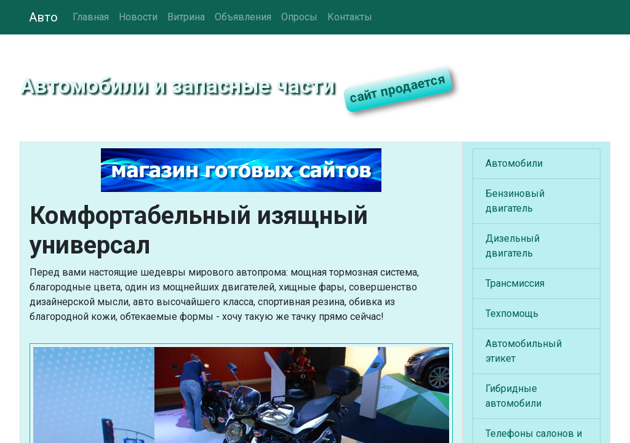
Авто (43, 17)
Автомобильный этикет (523, 351)
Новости (138, 17)
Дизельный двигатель (512, 246)
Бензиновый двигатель (514, 201)
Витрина (186, 17)
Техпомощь (511, 313)
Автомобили (514, 163)
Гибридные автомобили (513, 396)
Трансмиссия (514, 283)
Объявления (243, 17)
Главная (91, 17)
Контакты (349, 17)
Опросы (299, 17)
